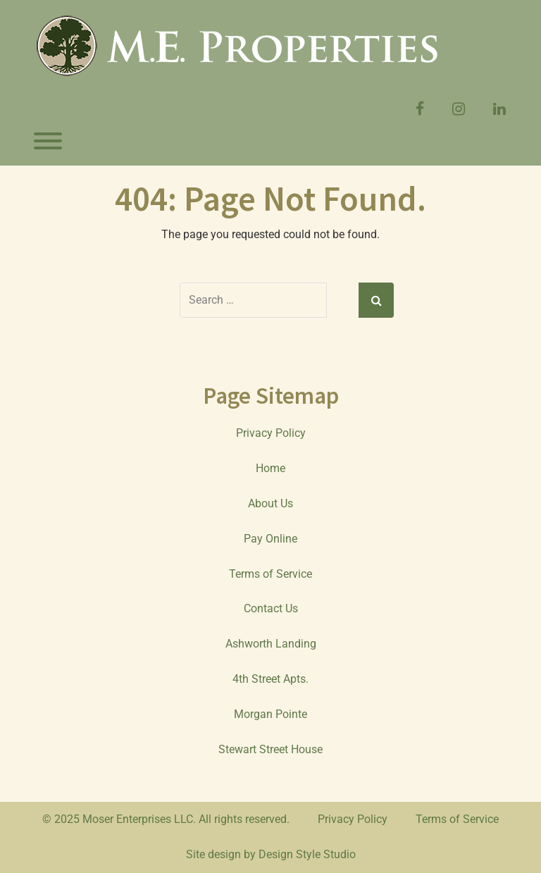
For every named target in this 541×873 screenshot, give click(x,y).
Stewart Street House (270, 749)
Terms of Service (270, 574)
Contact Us (271, 608)
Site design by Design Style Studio (271, 854)
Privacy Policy (271, 433)
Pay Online (270, 538)
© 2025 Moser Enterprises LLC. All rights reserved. (166, 819)
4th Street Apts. (270, 679)
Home (270, 468)
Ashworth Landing (270, 643)
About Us (270, 503)
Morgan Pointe (270, 714)
